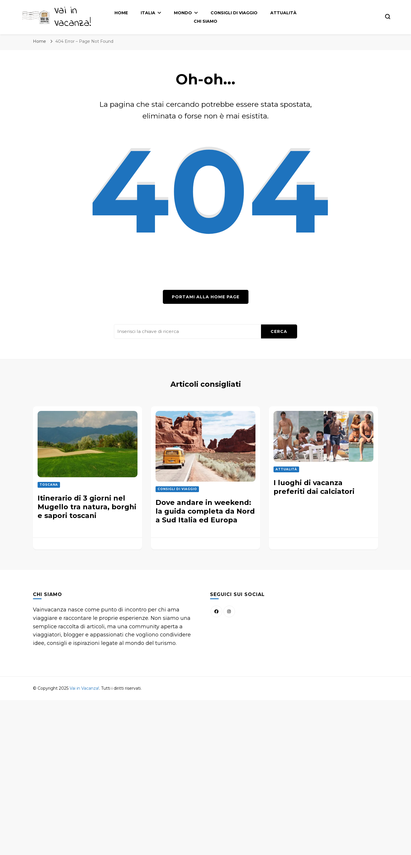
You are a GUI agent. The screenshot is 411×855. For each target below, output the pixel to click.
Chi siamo (205, 21)
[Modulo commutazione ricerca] (387, 16)
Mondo (183, 12)
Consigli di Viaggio (234, 12)
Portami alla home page (205, 296)
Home (121, 12)
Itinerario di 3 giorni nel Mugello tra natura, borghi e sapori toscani (87, 507)
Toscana (49, 485)
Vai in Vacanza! (72, 17)
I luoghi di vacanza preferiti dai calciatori (314, 487)
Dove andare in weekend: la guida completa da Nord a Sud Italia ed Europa (205, 511)
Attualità (283, 12)
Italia (148, 12)
